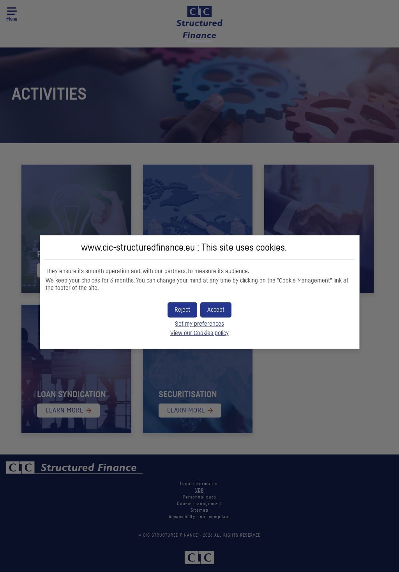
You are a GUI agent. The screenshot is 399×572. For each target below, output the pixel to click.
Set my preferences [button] (199, 324)
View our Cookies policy (199, 333)
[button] (215, 310)
